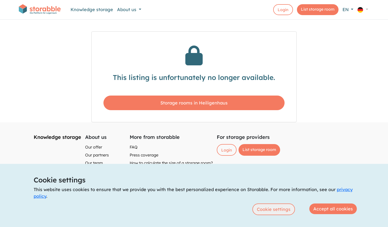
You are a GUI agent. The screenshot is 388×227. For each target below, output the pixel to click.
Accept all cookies (333, 209)
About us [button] (127, 9)
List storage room (318, 9)
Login (283, 9)
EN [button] (346, 9)
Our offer (93, 147)
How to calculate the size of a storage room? (171, 162)
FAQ (134, 147)
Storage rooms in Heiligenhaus (194, 103)
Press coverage (144, 154)
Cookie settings (274, 209)
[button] (362, 9)
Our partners (97, 154)
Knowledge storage (92, 9)
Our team (94, 162)
